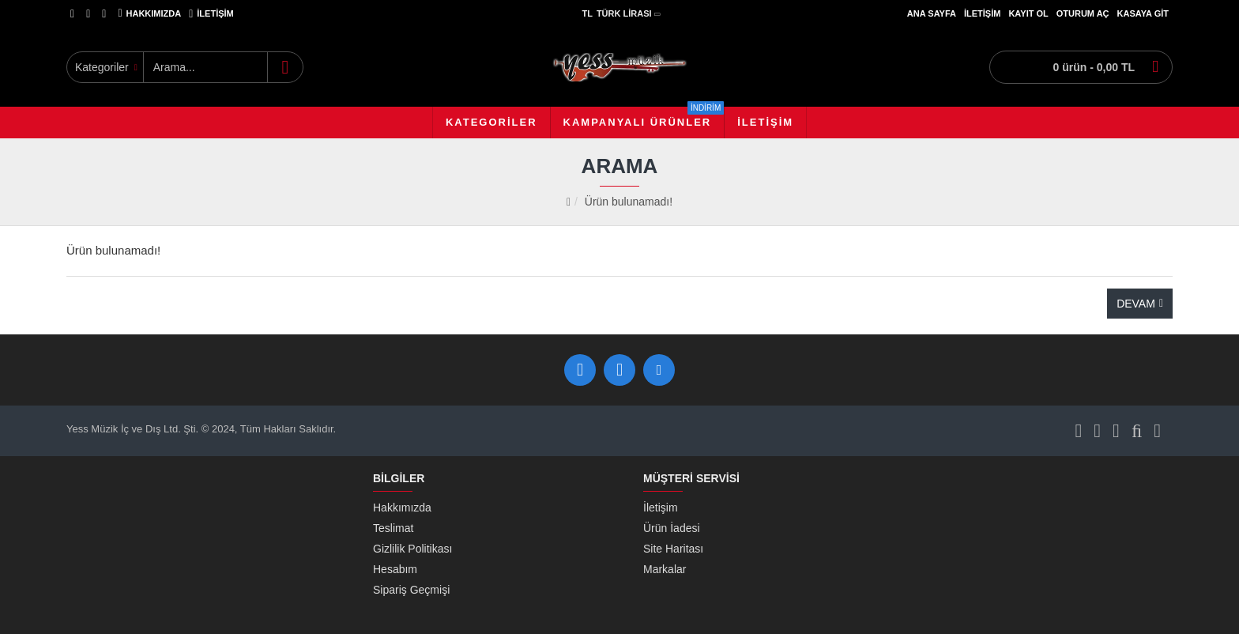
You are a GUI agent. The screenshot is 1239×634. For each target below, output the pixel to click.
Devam (1136, 303)
